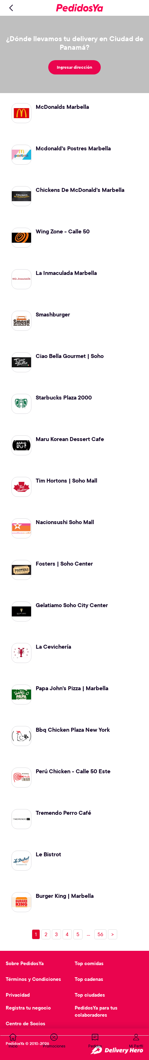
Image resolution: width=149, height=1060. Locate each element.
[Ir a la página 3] (56, 934)
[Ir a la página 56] (100, 934)
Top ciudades (90, 995)
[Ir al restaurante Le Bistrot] (74, 858)
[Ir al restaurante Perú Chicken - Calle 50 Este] (74, 775)
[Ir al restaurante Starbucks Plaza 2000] (74, 401)
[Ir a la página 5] (78, 934)
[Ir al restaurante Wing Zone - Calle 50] (74, 235)
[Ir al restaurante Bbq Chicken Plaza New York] (74, 734)
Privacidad (18, 995)
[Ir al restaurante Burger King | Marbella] (74, 900)
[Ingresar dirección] (74, 67)
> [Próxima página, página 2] (112, 934)
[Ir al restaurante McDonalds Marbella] (74, 111)
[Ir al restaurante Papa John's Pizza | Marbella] (74, 692)
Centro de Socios (25, 1023)
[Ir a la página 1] (36, 934)
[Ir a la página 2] (45, 934)
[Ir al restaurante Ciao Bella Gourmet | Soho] (74, 360)
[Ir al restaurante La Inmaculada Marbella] (74, 277)
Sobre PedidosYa (25, 963)
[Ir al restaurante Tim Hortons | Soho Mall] (74, 485)
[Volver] (11, 8)
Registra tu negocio (28, 1008)
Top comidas (89, 963)
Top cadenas (89, 979)
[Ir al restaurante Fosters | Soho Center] (74, 568)
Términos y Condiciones (33, 979)
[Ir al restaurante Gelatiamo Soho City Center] (74, 609)
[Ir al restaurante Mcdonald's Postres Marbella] (74, 152)
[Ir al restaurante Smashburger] (74, 318)
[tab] (13, 1041)
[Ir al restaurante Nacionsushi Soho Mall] (74, 526)
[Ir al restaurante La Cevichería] (74, 651)
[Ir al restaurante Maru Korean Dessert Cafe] (74, 443)
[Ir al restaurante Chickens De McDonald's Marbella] (74, 194)
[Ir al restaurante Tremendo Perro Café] (74, 817)
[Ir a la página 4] (67, 934)
